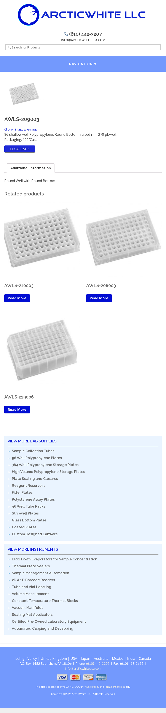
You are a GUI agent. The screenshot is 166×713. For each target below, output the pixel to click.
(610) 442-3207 (98, 663)
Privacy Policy (91, 686)
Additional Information (30, 168)
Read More (17, 298)
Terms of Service (114, 686)
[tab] (30, 168)
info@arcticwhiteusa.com (83, 40)
